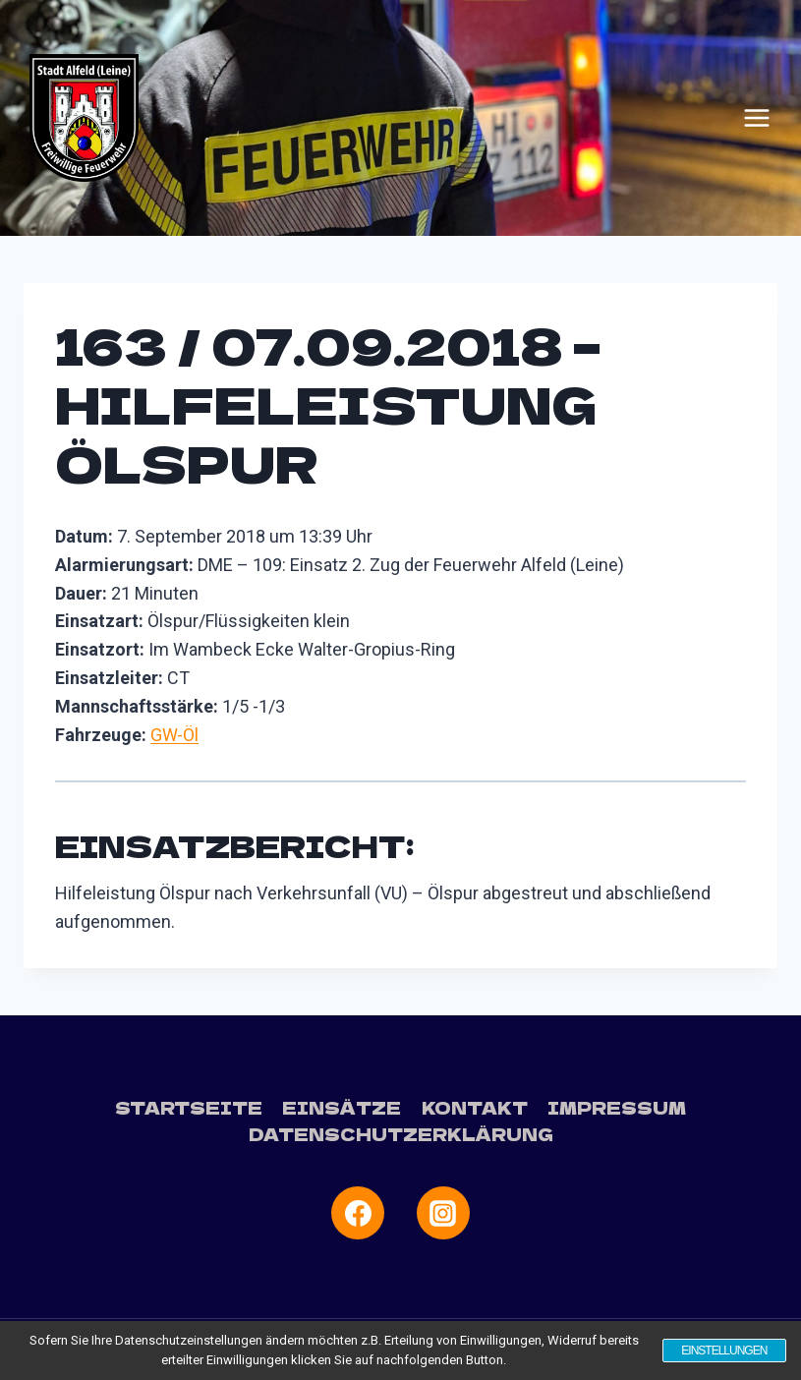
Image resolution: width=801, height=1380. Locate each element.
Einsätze (341, 1107)
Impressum (616, 1107)
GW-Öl (174, 734)
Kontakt (475, 1107)
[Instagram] (443, 1212)
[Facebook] (357, 1212)
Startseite (188, 1107)
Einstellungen (723, 1350)
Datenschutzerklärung (401, 1133)
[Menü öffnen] (757, 118)
